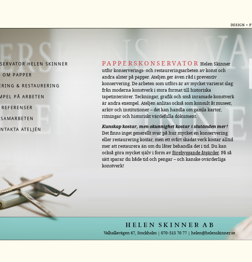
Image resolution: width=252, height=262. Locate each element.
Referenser (17, 107)
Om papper (17, 75)
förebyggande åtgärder (195, 153)
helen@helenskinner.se (213, 232)
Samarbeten (17, 118)
